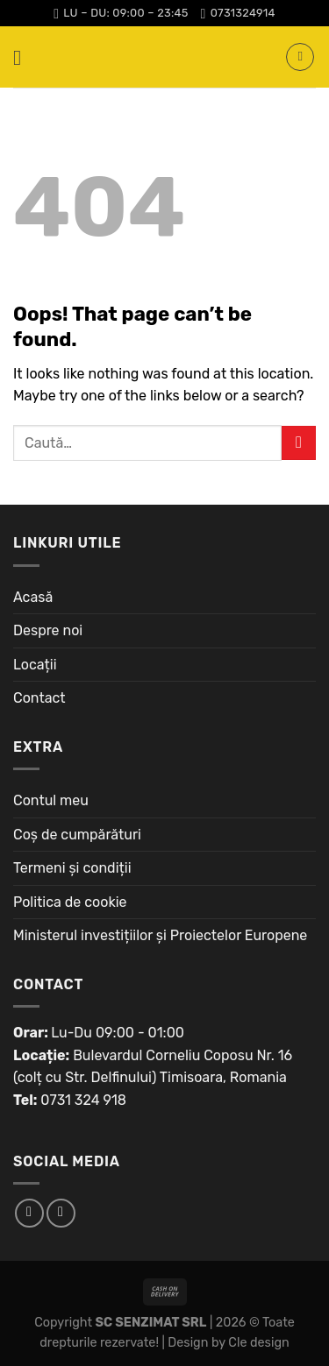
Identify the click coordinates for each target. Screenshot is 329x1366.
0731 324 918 (83, 1100)
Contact (39, 698)
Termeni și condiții (72, 868)
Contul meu (51, 800)
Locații (35, 664)
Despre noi (47, 630)
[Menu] (23, 57)
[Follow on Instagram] (60, 1213)
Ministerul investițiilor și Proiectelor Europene (160, 935)
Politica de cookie (70, 902)
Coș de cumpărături (77, 834)
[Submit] (299, 443)
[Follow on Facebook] (29, 1213)
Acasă (33, 597)
